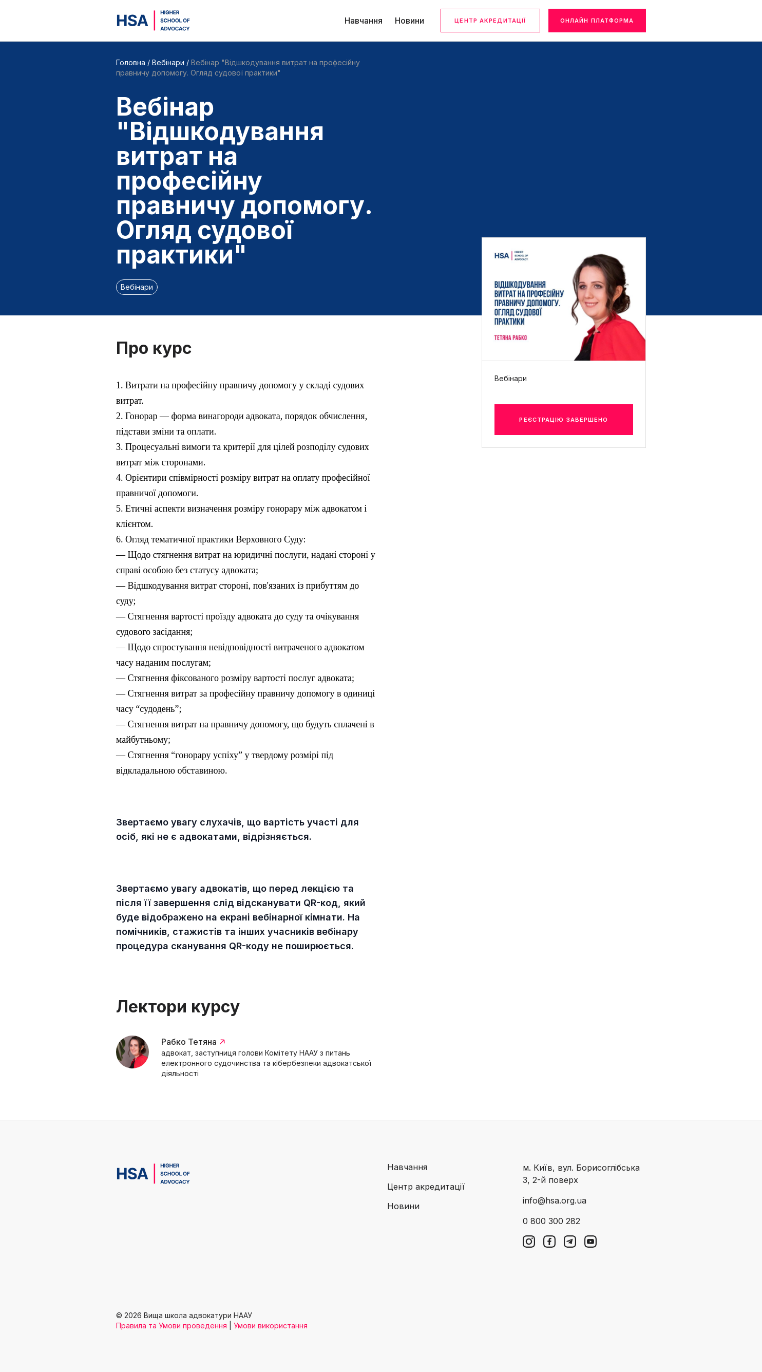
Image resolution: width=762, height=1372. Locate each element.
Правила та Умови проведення (171, 1325)
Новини (409, 20)
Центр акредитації (490, 20)
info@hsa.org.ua (554, 1200)
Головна (130, 62)
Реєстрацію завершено (563, 419)
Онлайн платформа (597, 20)
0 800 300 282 (551, 1221)
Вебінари (168, 62)
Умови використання (271, 1325)
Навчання (364, 20)
